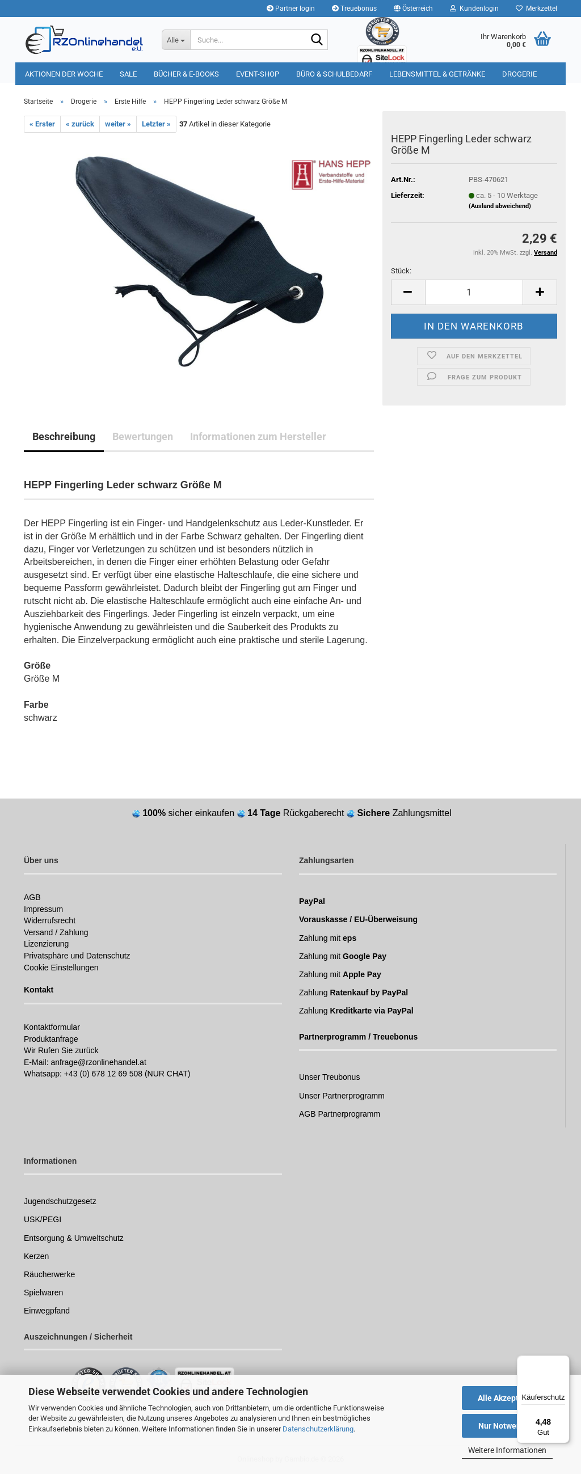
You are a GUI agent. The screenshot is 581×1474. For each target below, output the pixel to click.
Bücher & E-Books (186, 74)
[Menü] (563, 1362)
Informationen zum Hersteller (258, 436)
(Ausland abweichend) (500, 206)
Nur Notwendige (507, 1425)
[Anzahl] (474, 292)
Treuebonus (354, 8)
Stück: (401, 271)
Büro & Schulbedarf (334, 74)
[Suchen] (317, 40)
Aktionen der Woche (64, 74)
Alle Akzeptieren (507, 1398)
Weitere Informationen (507, 1450)
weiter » (118, 124)
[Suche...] (176, 39)
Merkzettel (536, 8)
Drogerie (519, 74)
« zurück (80, 124)
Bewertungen (142, 436)
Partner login (291, 8)
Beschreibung (63, 436)
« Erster (42, 124)
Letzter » (156, 124)
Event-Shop (257, 74)
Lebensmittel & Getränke (437, 74)
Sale (128, 74)
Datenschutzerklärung (318, 1429)
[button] (413, 8)
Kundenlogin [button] (474, 8)
